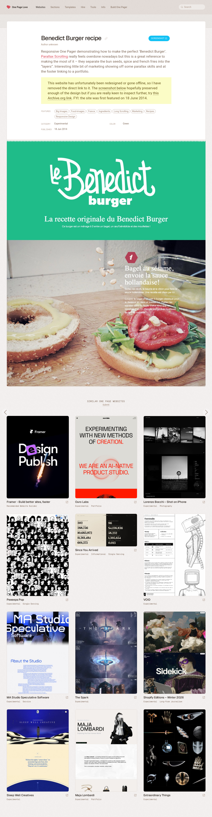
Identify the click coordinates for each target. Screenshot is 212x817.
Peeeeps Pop (15, 599)
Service (27, 702)
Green (126, 123)
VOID (147, 599)
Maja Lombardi (84, 795)
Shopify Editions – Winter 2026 (164, 697)
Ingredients (104, 111)
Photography (166, 506)
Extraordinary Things (157, 795)
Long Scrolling (121, 111)
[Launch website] (135, 502)
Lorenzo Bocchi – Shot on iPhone (165, 502)
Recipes (150, 111)
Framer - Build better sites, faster (28, 502)
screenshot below (112, 88)
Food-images (77, 111)
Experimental (61, 123)
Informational (98, 554)
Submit (106, 404)
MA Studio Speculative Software (28, 697)
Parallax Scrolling (54, 56)
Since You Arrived (86, 550)
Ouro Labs (82, 502)
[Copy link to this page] (106, 38)
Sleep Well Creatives (20, 795)
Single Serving (30, 604)
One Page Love (20, 7)
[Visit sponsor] (66, 502)
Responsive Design (65, 116)
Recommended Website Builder (22, 506)
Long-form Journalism (171, 702)
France (91, 111)
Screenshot (159, 38)
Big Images (61, 111)
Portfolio (96, 506)
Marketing (137, 111)
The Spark (82, 697)
